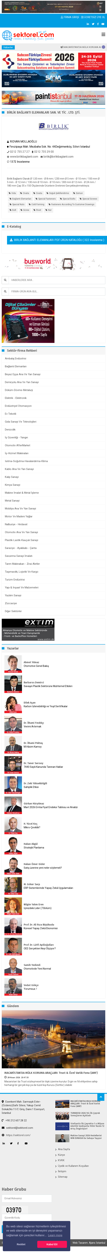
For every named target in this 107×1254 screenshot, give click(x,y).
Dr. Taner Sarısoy (33, 763)
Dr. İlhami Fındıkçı (34, 722)
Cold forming (37, 204)
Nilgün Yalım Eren (34, 904)
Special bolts (69, 199)
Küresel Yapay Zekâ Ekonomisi (41, 928)
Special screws (89, 199)
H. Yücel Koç (30, 823)
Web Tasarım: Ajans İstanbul (89, 1242)
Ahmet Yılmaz (31, 662)
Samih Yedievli (32, 965)
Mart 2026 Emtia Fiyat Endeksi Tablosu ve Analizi (51, 807)
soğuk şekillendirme (59, 193)
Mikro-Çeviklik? (32, 827)
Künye (61, 1154)
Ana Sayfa (64, 1149)
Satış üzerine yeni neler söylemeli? (43, 867)
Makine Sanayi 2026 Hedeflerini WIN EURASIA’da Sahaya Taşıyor (86, 1136)
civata (26, 193)
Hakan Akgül (31, 843)
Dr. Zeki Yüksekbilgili (35, 783)
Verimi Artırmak (32, 726)
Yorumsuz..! (30, 988)
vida (13, 193)
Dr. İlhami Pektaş (33, 743)
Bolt (14, 210)
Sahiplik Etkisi (31, 787)
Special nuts (18, 204)
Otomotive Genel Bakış (36, 666)
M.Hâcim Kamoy (33, 746)
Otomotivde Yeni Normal (37, 968)
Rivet (38, 210)
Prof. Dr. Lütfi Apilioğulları (39, 944)
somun (79, 193)
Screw (26, 210)
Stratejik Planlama (34, 847)
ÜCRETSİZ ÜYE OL (93, 17)
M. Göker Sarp (32, 884)
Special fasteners (47, 199)
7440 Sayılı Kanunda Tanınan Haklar (43, 766)
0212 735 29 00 (43, 151)
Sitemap (62, 1176)
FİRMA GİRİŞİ (70, 17)
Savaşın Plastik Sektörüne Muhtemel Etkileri (48, 686)
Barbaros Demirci (34, 682)
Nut (49, 210)
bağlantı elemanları (21, 199)
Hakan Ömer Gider (34, 864)
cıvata (39, 193)
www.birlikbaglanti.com (22, 156)
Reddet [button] (21, 1244)
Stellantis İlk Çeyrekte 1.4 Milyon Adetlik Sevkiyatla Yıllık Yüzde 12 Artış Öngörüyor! (87, 1126)
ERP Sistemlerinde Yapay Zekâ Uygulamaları (48, 888)
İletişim (62, 1171)
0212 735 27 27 (18, 151)
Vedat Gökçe (31, 985)
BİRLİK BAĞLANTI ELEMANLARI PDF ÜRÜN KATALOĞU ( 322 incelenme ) (57, 240)
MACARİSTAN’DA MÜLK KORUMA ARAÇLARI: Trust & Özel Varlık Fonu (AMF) (51, 1072)
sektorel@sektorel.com (17, 1127)
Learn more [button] (55, 1235)
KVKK (61, 1160)
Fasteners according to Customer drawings (72, 204)
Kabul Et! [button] (52, 1244)
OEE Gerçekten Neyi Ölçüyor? (40, 948)
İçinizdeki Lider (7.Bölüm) (37, 908)
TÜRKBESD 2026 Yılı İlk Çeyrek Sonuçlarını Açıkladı (85, 1114)
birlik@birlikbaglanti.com (57, 156)
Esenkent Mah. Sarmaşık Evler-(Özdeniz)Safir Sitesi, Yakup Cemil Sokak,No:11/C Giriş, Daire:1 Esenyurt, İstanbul (23, 1107)
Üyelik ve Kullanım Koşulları (73, 1165)
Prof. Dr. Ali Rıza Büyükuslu (39, 924)
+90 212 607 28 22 (14, 1120)
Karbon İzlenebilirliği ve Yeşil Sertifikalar (46, 706)
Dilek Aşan (29, 702)
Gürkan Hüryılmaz (34, 803)
